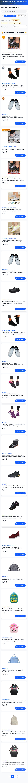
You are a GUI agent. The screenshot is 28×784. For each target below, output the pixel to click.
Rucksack (4, 23)
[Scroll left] (2, 16)
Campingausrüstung (15, 23)
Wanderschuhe (15, 20)
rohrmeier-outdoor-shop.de (10, 7)
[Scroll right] (25, 16)
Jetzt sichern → (14, 3)
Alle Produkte (10, 16)
